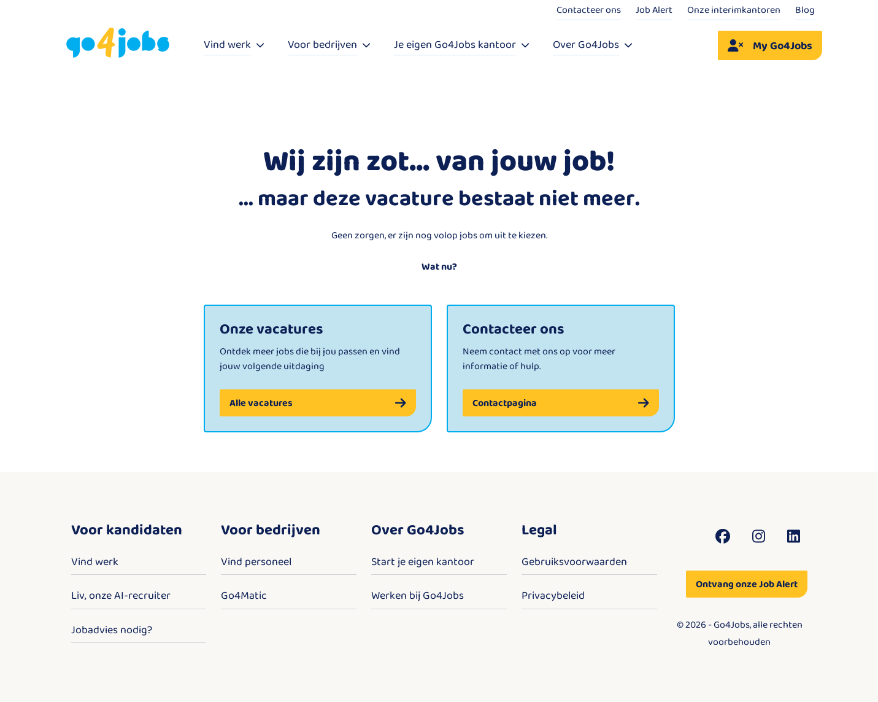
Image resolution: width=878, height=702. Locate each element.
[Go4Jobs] (117, 43)
